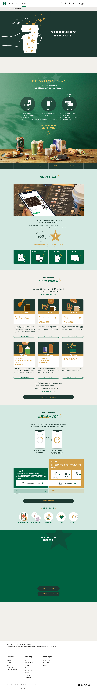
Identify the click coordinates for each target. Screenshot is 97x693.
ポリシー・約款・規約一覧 (35, 685)
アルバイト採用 (28, 670)
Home (10, 8)
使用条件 (25, 685)
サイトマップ (47, 685)
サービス (17, 3)
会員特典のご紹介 (57, 166)
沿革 (8, 665)
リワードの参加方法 (75, 166)
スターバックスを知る (29, 662)
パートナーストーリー (29, 667)
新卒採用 (27, 672)
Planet (45, 665)
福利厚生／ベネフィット (30, 665)
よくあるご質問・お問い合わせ (13, 685)
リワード (24, 3)
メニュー (11, 3)
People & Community (48, 662)
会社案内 (9, 660)
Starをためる (22, 166)
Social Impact (46, 660)
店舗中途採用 (28, 677)
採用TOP (27, 660)
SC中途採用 (27, 675)
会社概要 (9, 662)
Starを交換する (40, 166)
